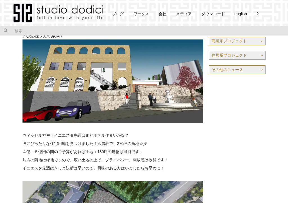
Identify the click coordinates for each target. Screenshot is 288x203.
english (240, 14)
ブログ (118, 14)
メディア (184, 14)
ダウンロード (213, 14)
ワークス (141, 14)
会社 (162, 14)
